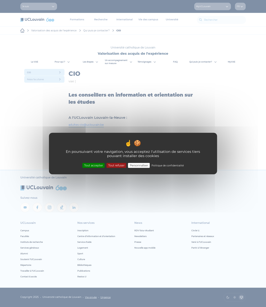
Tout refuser (116, 165)
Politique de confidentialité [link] (167, 165)
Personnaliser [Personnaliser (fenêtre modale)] (139, 165)
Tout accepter (93, 165)
